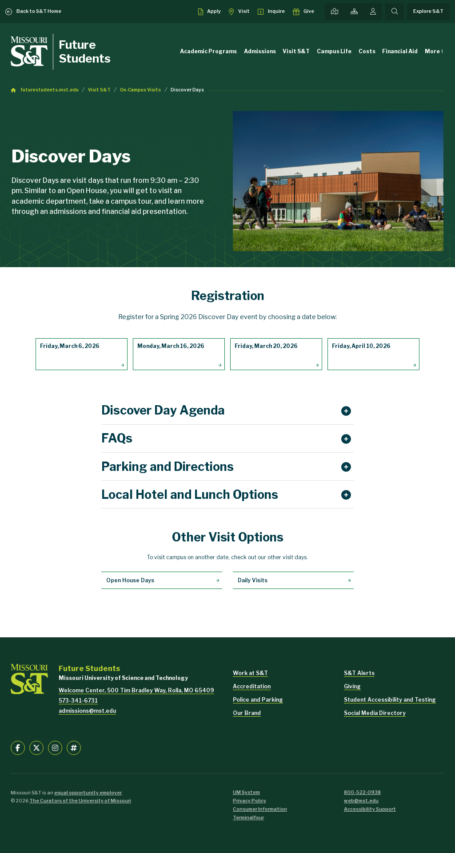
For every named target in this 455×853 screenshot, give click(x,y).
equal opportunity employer (88, 793)
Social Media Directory (375, 713)
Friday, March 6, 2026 (70, 346)
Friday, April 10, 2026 (361, 346)
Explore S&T (428, 11)
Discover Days (187, 90)
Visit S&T (296, 51)
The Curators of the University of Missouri (80, 801)
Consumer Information (260, 809)
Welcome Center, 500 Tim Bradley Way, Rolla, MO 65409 (136, 690)
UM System (246, 792)
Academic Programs (208, 51)
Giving (352, 686)
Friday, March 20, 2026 (266, 346)
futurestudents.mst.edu (49, 90)
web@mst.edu (361, 801)
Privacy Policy (249, 801)
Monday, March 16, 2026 (170, 346)
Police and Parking (258, 699)
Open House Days (130, 580)
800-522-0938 (362, 792)
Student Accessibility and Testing (390, 699)
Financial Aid (400, 51)
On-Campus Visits (140, 90)
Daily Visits (252, 580)
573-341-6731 (78, 700)
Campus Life (334, 51)
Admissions (260, 51)
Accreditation (252, 686)
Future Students (85, 51)
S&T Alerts (359, 673)
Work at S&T (250, 673)
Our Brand (247, 713)
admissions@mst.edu (87, 710)
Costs (367, 51)
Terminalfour (248, 818)
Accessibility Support (370, 809)
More (432, 51)
